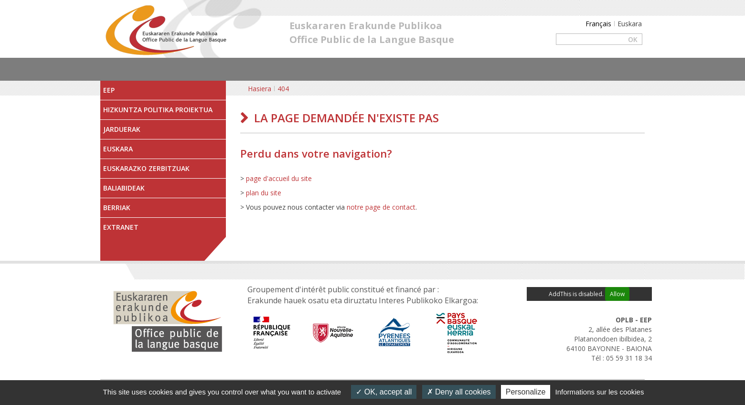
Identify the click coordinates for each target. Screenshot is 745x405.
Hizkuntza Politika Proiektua (158, 109)
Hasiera (259, 88)
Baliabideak (124, 187)
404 (283, 88)
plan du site (263, 192)
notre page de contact (381, 207)
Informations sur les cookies (599, 392)
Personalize (526, 392)
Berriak (116, 207)
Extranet (120, 227)
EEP (109, 90)
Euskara (118, 148)
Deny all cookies (459, 392)
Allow (617, 294)
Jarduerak (121, 129)
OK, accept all (384, 392)
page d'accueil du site (279, 178)
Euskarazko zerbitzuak (146, 168)
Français (598, 23)
